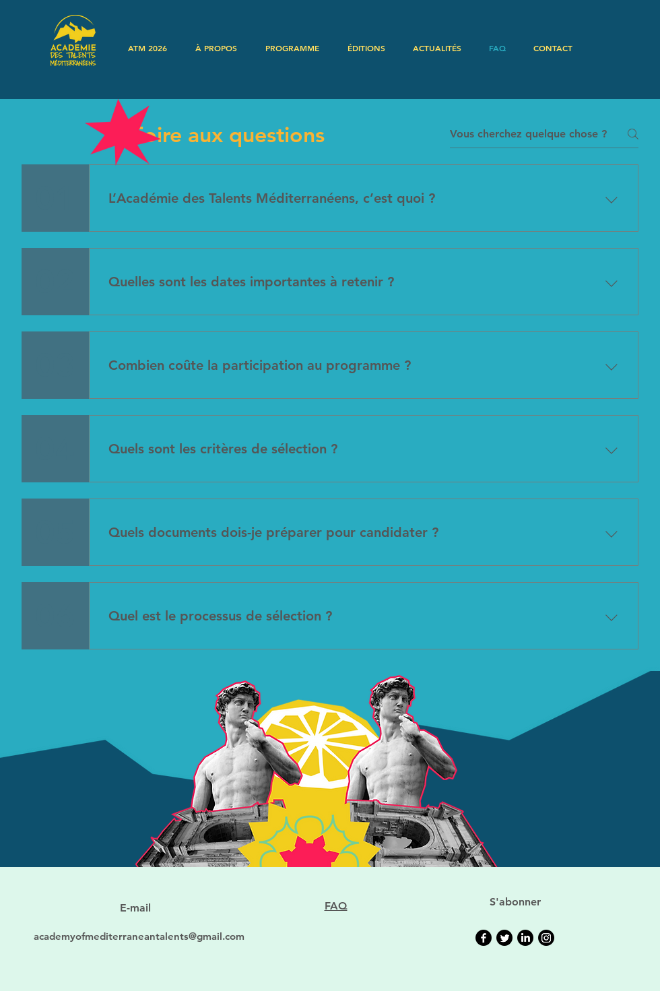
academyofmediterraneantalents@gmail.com (139, 936)
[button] (216, 47)
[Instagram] (546, 938)
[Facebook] (483, 938)
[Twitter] (504, 938)
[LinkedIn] (525, 938)
